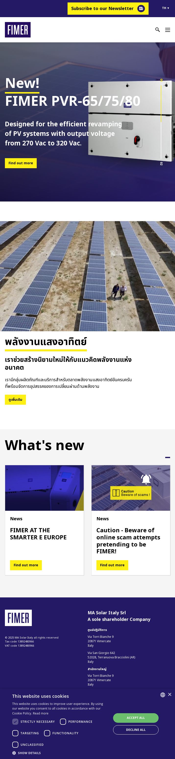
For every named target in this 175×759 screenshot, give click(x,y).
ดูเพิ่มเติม (15, 399)
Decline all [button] (136, 730)
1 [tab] (167, 457)
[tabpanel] (44, 520)
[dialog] (87, 724)
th (164, 8)
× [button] (169, 695)
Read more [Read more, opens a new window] (40, 713)
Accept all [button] (136, 718)
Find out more (21, 163)
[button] (60, 752)
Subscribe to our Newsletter (102, 8)
